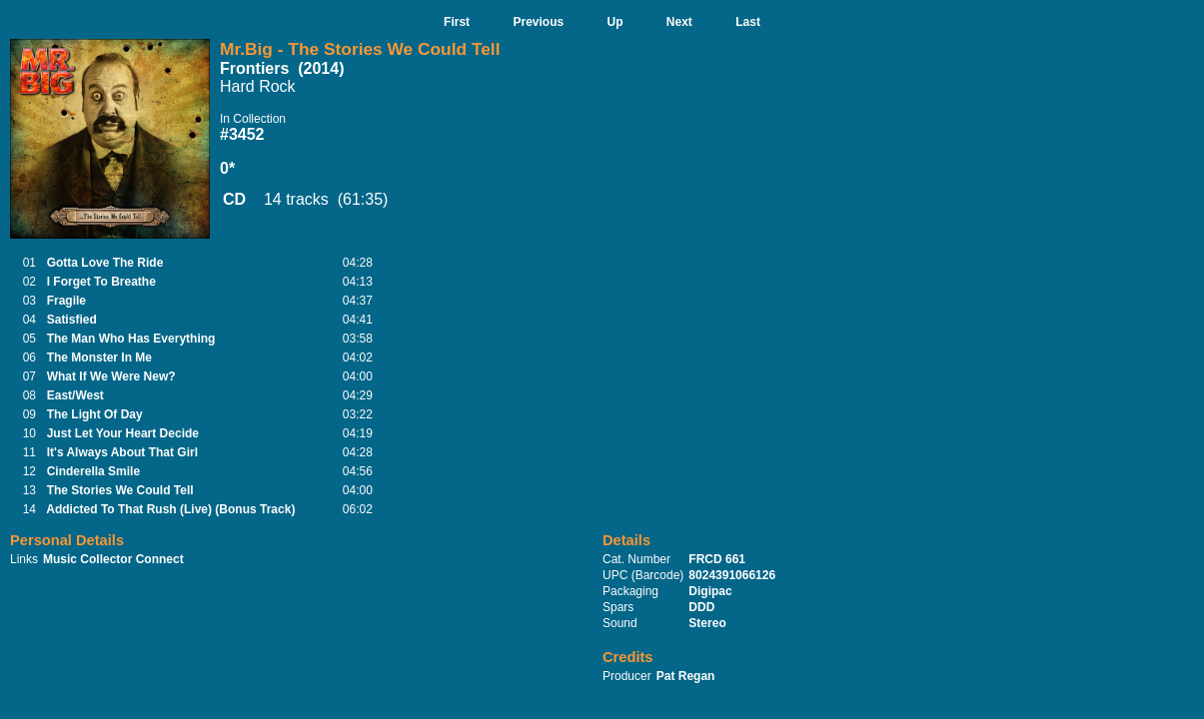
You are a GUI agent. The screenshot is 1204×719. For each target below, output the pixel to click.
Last (747, 22)
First (457, 22)
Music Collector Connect (113, 559)
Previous (538, 22)
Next (679, 22)
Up (615, 22)
